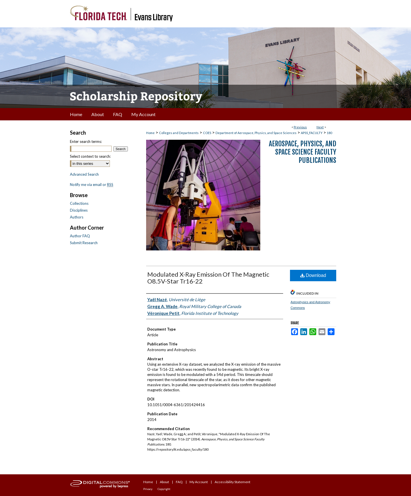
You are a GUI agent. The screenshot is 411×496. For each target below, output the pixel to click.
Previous (300, 127)
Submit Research (84, 242)
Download (313, 275)
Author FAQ (80, 236)
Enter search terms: (86, 141)
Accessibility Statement (232, 482)
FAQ (179, 482)
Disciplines (79, 210)
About (164, 482)
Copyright (164, 489)
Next (320, 127)
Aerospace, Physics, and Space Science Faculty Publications (302, 152)
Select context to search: (90, 156)
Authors (76, 217)
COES (207, 133)
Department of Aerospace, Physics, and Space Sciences (256, 133)
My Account (199, 482)
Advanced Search (84, 174)
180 (329, 133)
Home (150, 133)
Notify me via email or (91, 184)
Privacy (147, 489)
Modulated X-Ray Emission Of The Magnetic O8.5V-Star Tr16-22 (208, 277)
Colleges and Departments (179, 133)
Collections (79, 203)
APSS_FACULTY (312, 133)
